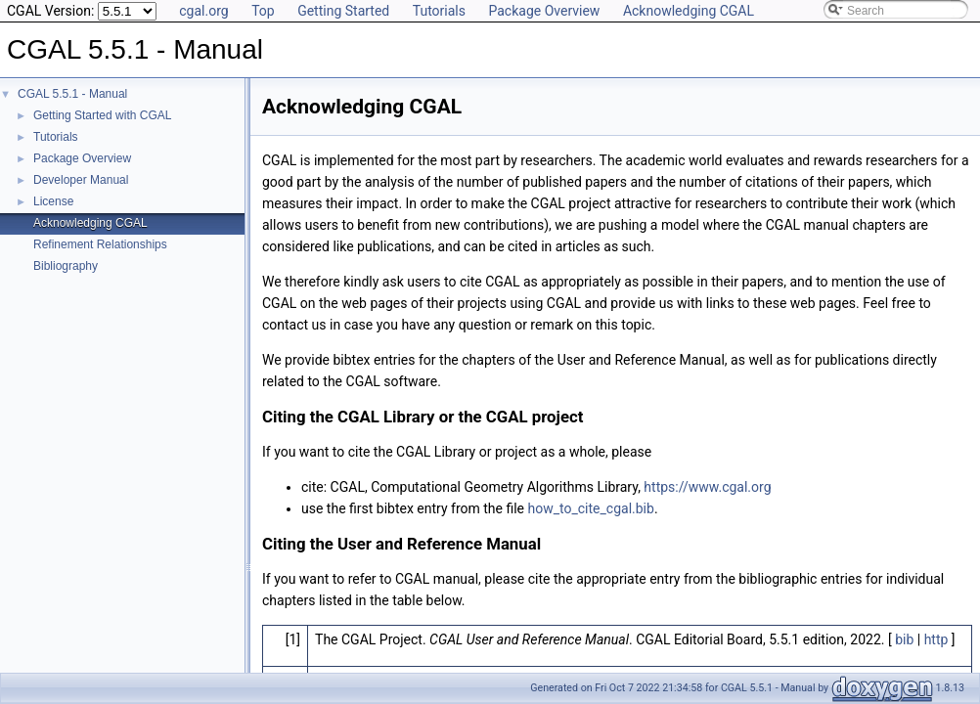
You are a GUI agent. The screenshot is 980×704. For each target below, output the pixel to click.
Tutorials (439, 11)
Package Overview (544, 11)
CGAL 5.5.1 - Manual (72, 94)
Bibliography (65, 266)
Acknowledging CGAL (688, 11)
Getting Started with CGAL (102, 115)
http (936, 639)
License (53, 201)
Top (263, 11)
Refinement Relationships (100, 244)
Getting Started (343, 11)
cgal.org (203, 11)
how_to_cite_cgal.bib (591, 508)
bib (904, 639)
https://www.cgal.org (707, 487)
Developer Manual (80, 180)
